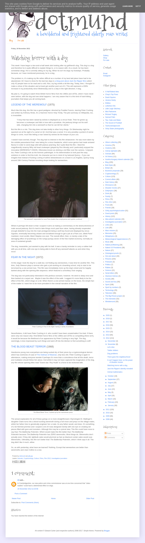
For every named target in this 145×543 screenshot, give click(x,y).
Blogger (107, 531)
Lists (107, 228)
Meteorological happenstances (116, 239)
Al (18, 480)
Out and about (110, 256)
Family (107, 196)
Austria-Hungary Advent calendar (117, 159)
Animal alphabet (111, 151)
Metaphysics (110, 236)
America (108, 145)
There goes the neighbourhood (118, 357)
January (111, 405)
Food (107, 205)
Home (53, 498)
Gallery (105, 55)
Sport (107, 285)
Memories (109, 233)
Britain (107, 168)
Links (107, 225)
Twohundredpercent (112, 126)
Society (108, 279)
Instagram (107, 76)
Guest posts (109, 213)
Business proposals (112, 171)
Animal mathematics (114, 372)
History (107, 216)
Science (108, 270)
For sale (21, 40)
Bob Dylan (109, 165)
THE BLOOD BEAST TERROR (28, 346)
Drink (107, 193)
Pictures (108, 259)
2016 (108, 325)
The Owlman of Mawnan (47, 355)
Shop (105, 58)
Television (109, 293)
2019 (108, 319)
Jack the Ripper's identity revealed (120, 369)
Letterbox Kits (110, 106)
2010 (108, 413)
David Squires (110, 97)
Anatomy (108, 148)
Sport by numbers (112, 287)
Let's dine (110, 347)
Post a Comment (21, 494)
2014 (108, 332)
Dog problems (112, 354)
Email (105, 73)
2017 (108, 322)
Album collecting (111, 142)
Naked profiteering (112, 245)
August (110, 383)
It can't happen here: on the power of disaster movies (120, 361)
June (110, 389)
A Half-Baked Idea (112, 92)
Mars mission (110, 231)
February (111, 402)
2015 (108, 328)
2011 (108, 409)
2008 (108, 419)
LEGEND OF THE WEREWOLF (29, 104)
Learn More (128, 6)
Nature (107, 250)
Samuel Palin (110, 117)
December (112, 341)
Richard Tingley (111, 114)
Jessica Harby (110, 100)
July (109, 386)
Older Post (90, 498)
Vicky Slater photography (114, 129)
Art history (109, 156)
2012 (108, 338)
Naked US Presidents (113, 248)
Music (107, 242)
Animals (20, 458)
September (112, 379)
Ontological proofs (112, 253)
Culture (36, 458)
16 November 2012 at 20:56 (27, 489)
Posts (108, 433)
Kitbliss (108, 103)
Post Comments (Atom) (30, 503)
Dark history (109, 182)
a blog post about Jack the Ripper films (70, 81)
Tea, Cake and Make (113, 120)
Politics (108, 265)
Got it (138, 6)
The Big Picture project (113, 296)
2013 (108, 335)
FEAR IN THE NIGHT (23, 257)
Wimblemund (110, 302)
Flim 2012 (47, 458)
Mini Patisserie (110, 112)
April (110, 396)
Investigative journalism (59, 458)
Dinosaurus (109, 185)
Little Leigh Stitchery (112, 109)
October (111, 376)
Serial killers (109, 273)
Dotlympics (109, 191)
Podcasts (108, 262)
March (110, 399)
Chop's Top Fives (111, 94)
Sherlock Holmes (111, 276)
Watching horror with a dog (117, 365)
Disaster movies (111, 188)
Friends (108, 208)
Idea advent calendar (113, 219)
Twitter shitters (112, 350)
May (109, 392)
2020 (108, 315)
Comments (110, 438)
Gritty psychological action (115, 211)
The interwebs (110, 299)
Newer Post (16, 498)
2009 (108, 416)
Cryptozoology (28, 458)
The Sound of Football (113, 123)
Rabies (107, 268)
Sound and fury (111, 282)
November (112, 344)
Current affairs (110, 179)
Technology (109, 290)
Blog (11, 40)
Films (41, 458)
